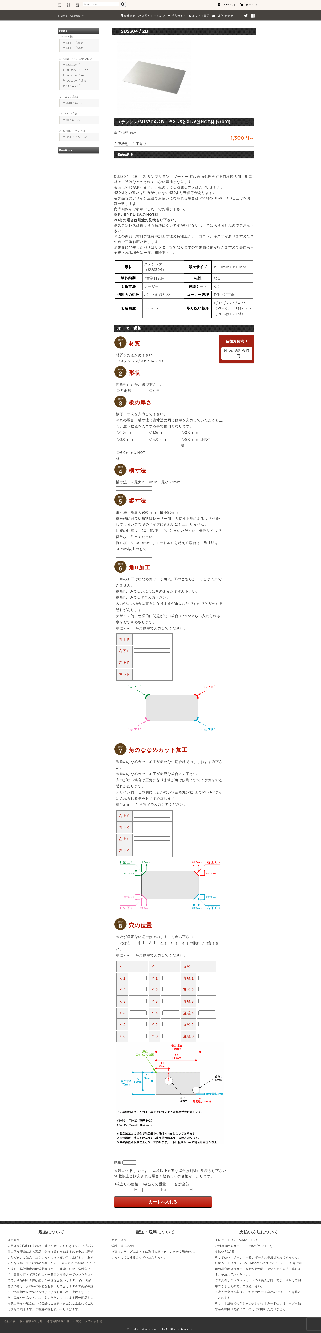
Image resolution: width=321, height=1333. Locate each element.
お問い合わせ (93, 1321)
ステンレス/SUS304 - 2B (140, 361)
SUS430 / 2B (75, 86)
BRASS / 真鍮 (68, 96)
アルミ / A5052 (76, 136)
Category (77, 15)
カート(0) (249, 4)
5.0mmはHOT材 (195, 442)
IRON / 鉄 (66, 36)
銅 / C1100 (73, 119)
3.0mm (125, 439)
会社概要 (10, 1321)
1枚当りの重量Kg (154, 1187)
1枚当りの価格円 (126, 1187)
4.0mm (157, 439)
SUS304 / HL (75, 75)
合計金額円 (182, 1187)
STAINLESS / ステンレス (76, 58)
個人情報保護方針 (31, 1321)
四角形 (124, 391)
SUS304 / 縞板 (76, 80)
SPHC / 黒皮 (74, 42)
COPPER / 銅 (68, 113)
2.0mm (190, 432)
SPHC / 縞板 (74, 47)
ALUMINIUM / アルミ (74, 130)
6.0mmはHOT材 (130, 456)
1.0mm (125, 432)
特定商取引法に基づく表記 (64, 1321)
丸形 (154, 391)
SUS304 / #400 (77, 70)
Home (62, 15)
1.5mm (157, 432)
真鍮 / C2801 (75, 103)
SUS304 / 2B (75, 64)
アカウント (227, 4)
